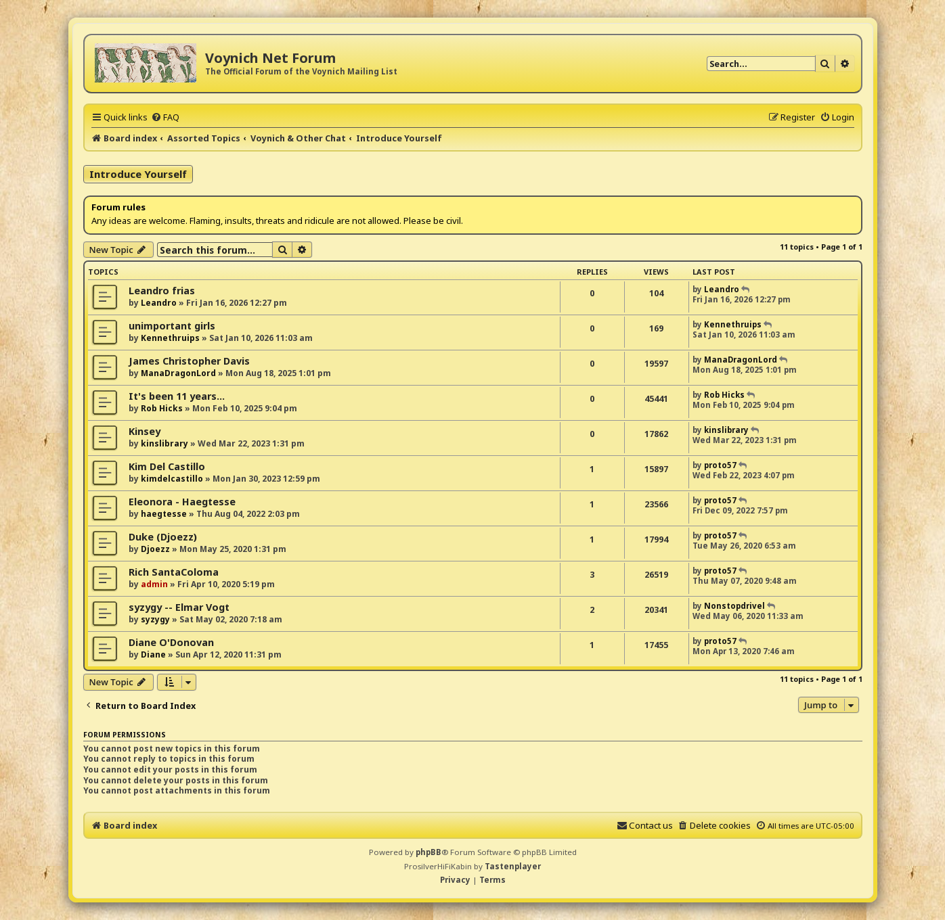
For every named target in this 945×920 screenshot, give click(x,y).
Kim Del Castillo (167, 466)
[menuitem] (165, 117)
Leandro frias (162, 290)
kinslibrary (164, 443)
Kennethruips (170, 338)
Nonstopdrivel (734, 606)
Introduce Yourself (138, 174)
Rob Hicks (162, 408)
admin (154, 584)
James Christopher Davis (189, 360)
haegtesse (164, 514)
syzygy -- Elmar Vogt (179, 607)
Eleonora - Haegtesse (182, 501)
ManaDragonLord (178, 373)
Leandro (159, 302)
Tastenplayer (513, 866)
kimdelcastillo (172, 478)
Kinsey (144, 431)
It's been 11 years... (177, 396)
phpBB (428, 852)
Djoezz (155, 549)
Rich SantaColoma (174, 572)
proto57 (720, 465)
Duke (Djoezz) (163, 536)
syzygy (155, 619)
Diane (153, 654)
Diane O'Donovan (171, 642)
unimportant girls (172, 325)
